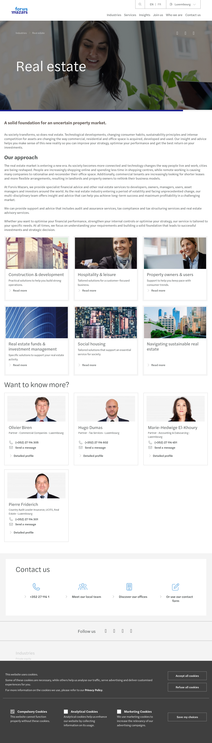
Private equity (23, 656)
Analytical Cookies (84, 711)
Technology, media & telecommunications (64, 655)
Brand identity (174, 654)
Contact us (193, 14)
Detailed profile (21, 456)
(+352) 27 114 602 (93, 442)
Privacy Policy (93, 690)
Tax (92, 650)
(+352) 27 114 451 (162, 443)
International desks (101, 658)
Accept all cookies (187, 676)
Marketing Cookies (138, 711)
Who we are (174, 14)
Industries (114, 14)
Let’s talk (133, 650)
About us (171, 650)
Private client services (103, 654)
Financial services (25, 660)
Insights (144, 14)
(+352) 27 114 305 (24, 442)
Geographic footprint (177, 658)
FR (159, 4)
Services (130, 14)
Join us (158, 14)
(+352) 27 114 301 (23, 524)
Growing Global (137, 654)
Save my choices (187, 717)
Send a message (22, 448)
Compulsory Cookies (32, 711)
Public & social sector (65, 650)
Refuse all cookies (187, 687)
